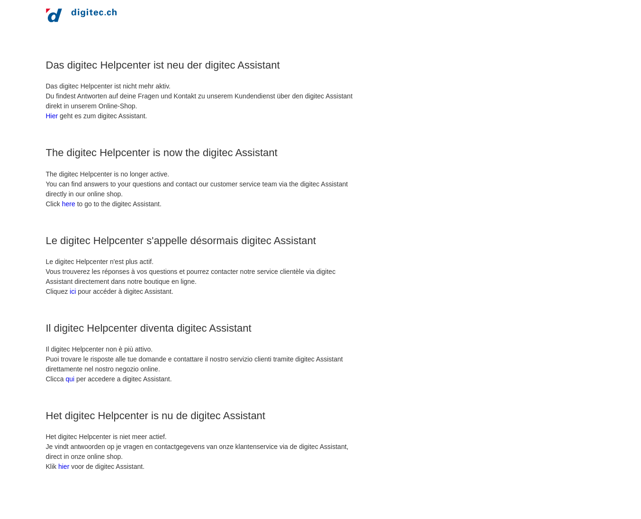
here (68, 204)
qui (70, 379)
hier (63, 466)
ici (73, 291)
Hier (52, 116)
